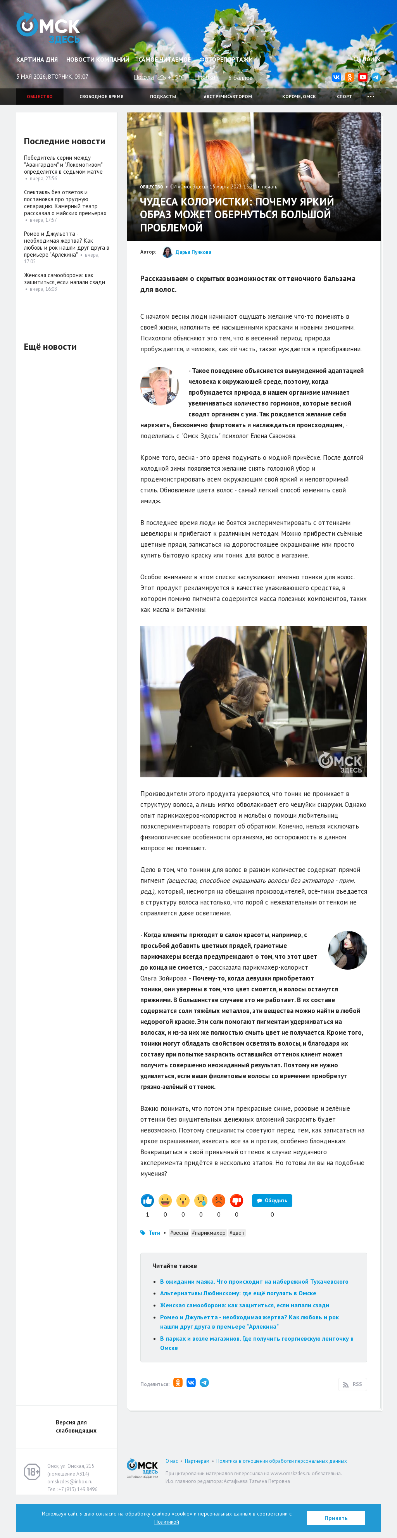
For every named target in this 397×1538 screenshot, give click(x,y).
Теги (154, 1276)
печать (269, 186)
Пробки (205, 77)
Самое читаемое (164, 59)
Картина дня (37, 59)
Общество (40, 96)
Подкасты (163, 96)
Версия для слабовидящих (76, 1470)
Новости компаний (97, 59)
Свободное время (101, 96)
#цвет (237, 1276)
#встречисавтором (228, 96)
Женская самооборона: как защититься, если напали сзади (244, 1348)
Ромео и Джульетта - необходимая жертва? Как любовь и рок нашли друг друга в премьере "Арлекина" (66, 244)
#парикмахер (209, 1276)
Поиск (367, 59)
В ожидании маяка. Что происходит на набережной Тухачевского (254, 1325)
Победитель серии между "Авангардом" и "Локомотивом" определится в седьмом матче (63, 164)
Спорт (344, 96)
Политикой (166, 1521)
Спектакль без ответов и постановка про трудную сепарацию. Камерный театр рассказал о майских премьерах (65, 202)
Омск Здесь (48, 28)
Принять (336, 1518)
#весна (179, 1276)
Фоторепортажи (226, 59)
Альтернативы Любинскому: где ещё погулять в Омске (238, 1336)
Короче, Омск (299, 96)
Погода (144, 77)
